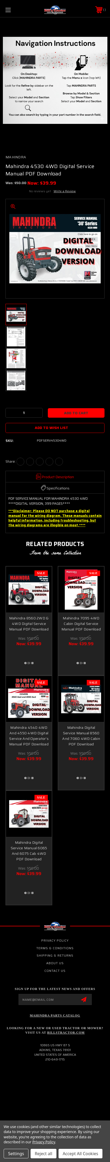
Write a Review (65, 191)
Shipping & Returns (55, 955)
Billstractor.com (66, 1032)
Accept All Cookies (80, 1153)
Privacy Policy (55, 940)
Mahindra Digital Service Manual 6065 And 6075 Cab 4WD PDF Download (29, 851)
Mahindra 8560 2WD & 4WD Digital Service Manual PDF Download (29, 623)
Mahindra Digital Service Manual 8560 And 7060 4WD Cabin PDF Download (81, 736)
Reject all (43, 1153)
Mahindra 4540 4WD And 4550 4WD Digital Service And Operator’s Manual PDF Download (29, 736)
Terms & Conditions (55, 948)
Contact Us (55, 970)
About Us (55, 963)
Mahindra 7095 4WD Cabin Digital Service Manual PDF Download (81, 623)
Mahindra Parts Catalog (55, 1015)
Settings (16, 1153)
